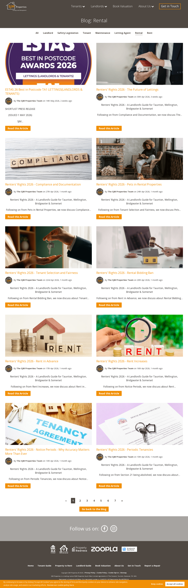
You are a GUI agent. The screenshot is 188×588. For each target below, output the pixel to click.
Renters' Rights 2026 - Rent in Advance (32, 361)
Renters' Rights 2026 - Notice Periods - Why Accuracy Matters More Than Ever (47, 451)
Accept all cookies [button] (175, 584)
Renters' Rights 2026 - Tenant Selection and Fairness (42, 273)
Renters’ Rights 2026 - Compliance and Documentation (43, 184)
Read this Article (18, 128)
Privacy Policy (90, 573)
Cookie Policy (102, 573)
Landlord (48, 32)
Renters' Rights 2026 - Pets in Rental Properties (129, 184)
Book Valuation (128, 6)
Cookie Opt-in (113, 573)
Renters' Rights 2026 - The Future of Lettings (127, 89)
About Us (148, 6)
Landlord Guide (83, 565)
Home (31, 565)
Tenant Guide (44, 565)
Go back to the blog (94, 509)
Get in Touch (171, 6)
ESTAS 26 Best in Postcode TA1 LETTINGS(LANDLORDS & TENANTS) (44, 91)
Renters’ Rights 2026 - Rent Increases (122, 361)
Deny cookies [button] (157, 584)
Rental (139, 32)
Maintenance (102, 32)
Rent (149, 32)
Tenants (85, 6)
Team (30, 100)
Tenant (87, 32)
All (37, 32)
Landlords (104, 6)
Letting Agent (123, 32)
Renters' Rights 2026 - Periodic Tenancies (125, 449)
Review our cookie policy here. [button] (60, 585)
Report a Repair (152, 565)
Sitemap (123, 573)
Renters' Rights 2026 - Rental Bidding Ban (125, 273)
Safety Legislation (67, 32)
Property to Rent (63, 565)
